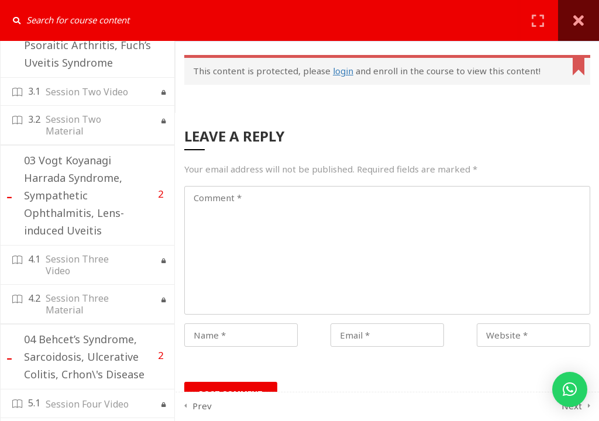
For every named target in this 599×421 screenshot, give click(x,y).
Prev (202, 406)
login (343, 71)
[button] (569, 389)
